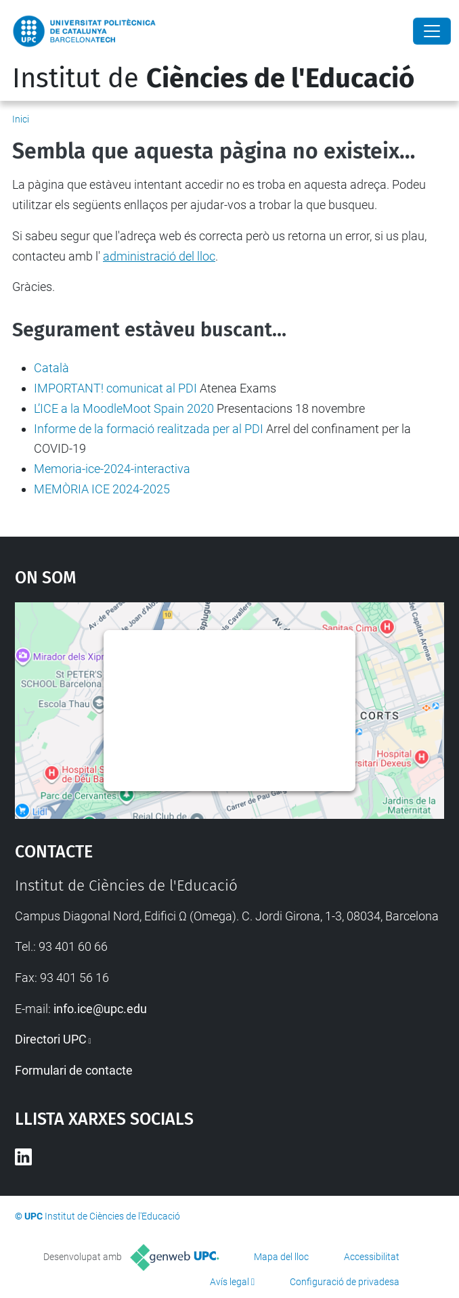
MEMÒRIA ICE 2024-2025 (102, 489)
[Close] (432, 31)
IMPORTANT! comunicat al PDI (115, 388)
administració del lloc (159, 256)
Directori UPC (51, 1039)
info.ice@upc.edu (100, 1009)
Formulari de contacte (74, 1070)
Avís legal (229, 1281)
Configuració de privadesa (344, 1281)
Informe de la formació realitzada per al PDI (148, 429)
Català (51, 368)
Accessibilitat (371, 1256)
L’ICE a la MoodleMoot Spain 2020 (124, 408)
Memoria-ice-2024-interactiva (112, 469)
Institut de (213, 78)
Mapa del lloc (281, 1256)
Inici (20, 119)
